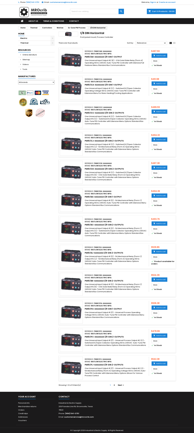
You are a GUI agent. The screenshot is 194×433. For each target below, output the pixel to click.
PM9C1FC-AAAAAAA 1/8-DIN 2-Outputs (104, 336)
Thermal (24, 43)
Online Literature (29, 54)
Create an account (167, 2)
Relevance (152, 43)
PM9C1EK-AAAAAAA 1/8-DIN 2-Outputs (104, 280)
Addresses (23, 417)
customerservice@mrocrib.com (63, 2)
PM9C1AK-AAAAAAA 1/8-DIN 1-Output (103, 56)
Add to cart (159, 55)
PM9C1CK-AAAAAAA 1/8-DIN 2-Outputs (104, 169)
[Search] (97, 11)
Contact (74, 21)
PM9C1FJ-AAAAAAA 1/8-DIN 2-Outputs (104, 364)
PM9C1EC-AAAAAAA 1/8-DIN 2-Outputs (104, 224)
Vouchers (22, 420)
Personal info (24, 403)
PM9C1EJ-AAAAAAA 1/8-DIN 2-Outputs (104, 252)
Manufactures (27, 76)
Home (21, 33)
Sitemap (26, 59)
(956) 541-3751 (32, 2)
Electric (23, 38)
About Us (33, 21)
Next (121, 385)
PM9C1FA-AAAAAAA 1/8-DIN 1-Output (103, 309)
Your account (27, 396)
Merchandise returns (27, 406)
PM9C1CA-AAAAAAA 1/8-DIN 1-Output (103, 84)
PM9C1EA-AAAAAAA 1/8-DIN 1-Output (103, 196)
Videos (25, 64)
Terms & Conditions (53, 21)
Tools (24, 69)
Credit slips (23, 413)
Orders (21, 410)
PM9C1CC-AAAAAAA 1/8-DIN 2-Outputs (104, 113)
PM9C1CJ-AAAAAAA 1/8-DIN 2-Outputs (104, 140)
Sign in (153, 2)
